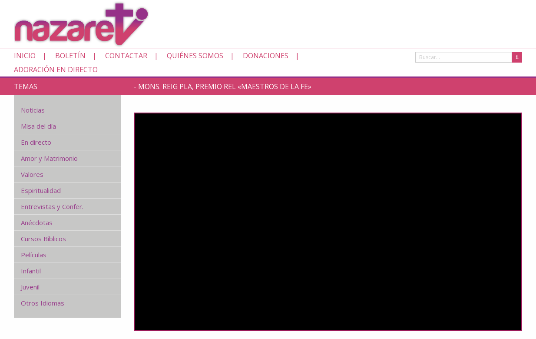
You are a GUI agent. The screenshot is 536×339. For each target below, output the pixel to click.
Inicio (25, 55)
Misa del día (38, 126)
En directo (36, 142)
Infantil (31, 270)
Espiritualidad (41, 190)
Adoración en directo (56, 69)
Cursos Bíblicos (43, 238)
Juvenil (30, 286)
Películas (33, 254)
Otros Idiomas (42, 303)
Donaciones (265, 55)
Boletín (70, 55)
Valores (32, 174)
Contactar (126, 55)
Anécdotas (37, 222)
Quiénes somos (195, 55)
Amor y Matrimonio (49, 158)
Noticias (33, 110)
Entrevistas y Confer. (52, 206)
